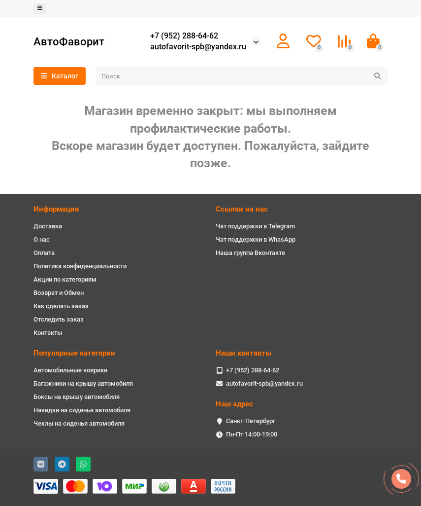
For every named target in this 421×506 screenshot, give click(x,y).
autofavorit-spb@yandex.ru (198, 46)
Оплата (44, 252)
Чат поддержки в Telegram (255, 226)
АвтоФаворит (68, 41)
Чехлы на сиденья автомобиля (79, 423)
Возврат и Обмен (58, 292)
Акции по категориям (65, 279)
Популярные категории (74, 353)
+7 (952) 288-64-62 (184, 36)
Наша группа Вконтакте (250, 252)
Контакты (47, 332)
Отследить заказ (58, 319)
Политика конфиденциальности (80, 266)
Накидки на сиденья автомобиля (81, 410)
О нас (41, 239)
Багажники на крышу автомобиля (83, 383)
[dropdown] (39, 8)
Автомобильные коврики (70, 370)
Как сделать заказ (61, 306)
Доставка (47, 226)
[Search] (242, 76)
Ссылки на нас (242, 209)
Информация (56, 209)
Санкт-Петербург (250, 421)
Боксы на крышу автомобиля (76, 396)
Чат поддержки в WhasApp (255, 239)
